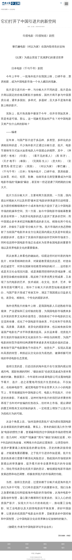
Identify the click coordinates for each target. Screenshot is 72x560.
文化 (9, 548)
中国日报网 (4, 9)
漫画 (27, 548)
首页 (9, 544)
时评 (27, 544)
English (38, 553)
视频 (45, 548)
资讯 (45, 544)
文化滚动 (12, 9)
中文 (32, 553)
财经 (63, 544)
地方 (63, 548)
